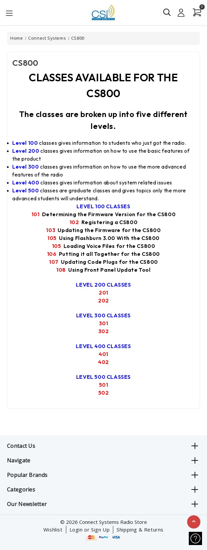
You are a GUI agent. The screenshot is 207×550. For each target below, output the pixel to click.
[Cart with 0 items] (195, 12)
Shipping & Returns (140, 529)
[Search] (167, 12)
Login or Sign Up (90, 529)
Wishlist (53, 529)
